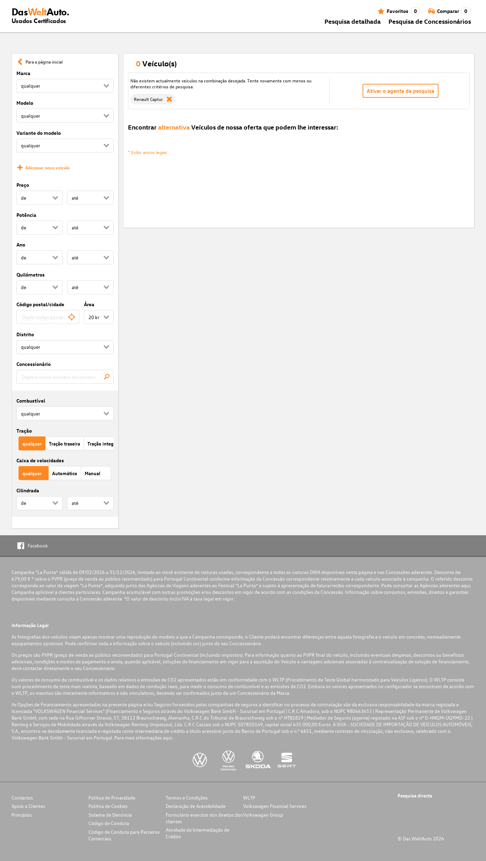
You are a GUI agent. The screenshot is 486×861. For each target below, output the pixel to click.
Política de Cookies (108, 806)
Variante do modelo (38, 133)
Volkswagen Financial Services (274, 806)
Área (89, 304)
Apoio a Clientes (28, 806)
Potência (26, 215)
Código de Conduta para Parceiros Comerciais (124, 835)
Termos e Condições (187, 797)
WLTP (249, 797)
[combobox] (48, 317)
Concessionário (33, 364)
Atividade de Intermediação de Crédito (197, 833)
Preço (22, 185)
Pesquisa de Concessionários (429, 21)
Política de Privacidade (111, 797)
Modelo (24, 103)
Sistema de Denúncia (110, 814)
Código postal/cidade (40, 304)
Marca (23, 73)
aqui (465, 585)
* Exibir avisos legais (147, 152)
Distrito (25, 334)
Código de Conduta (108, 823)
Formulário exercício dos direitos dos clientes (204, 818)
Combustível (30, 400)
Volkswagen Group (263, 814)
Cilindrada (27, 490)
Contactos (22, 797)
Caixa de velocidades (40, 460)
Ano (20, 244)
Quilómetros (30, 274)
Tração (24, 430)
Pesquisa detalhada (352, 21)
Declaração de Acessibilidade (196, 806)
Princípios (22, 814)
